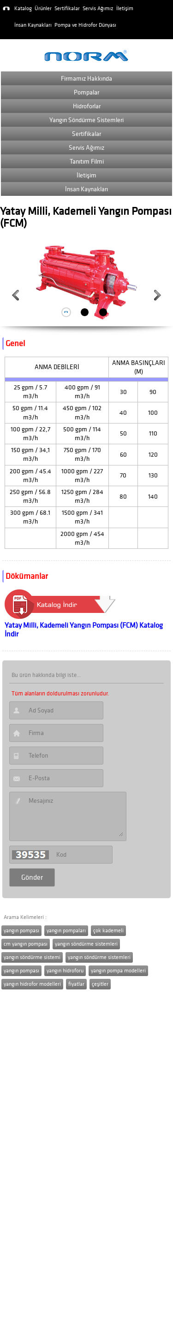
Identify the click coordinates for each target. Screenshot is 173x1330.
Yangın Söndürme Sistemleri (86, 120)
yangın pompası (21, 931)
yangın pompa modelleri (118, 971)
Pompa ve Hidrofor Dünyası (85, 25)
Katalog (23, 9)
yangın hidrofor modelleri (32, 984)
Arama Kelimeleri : (25, 917)
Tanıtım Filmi (87, 161)
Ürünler (43, 9)
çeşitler (100, 984)
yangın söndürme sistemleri (86, 944)
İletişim (124, 9)
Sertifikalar (67, 9)
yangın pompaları (66, 931)
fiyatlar (76, 984)
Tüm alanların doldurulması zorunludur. (60, 693)
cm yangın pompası (26, 944)
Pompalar (86, 92)
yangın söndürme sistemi (32, 957)
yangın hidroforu (65, 971)
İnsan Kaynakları (33, 25)
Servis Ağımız (98, 9)
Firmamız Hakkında (86, 78)
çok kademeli (108, 931)
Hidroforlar (87, 106)
